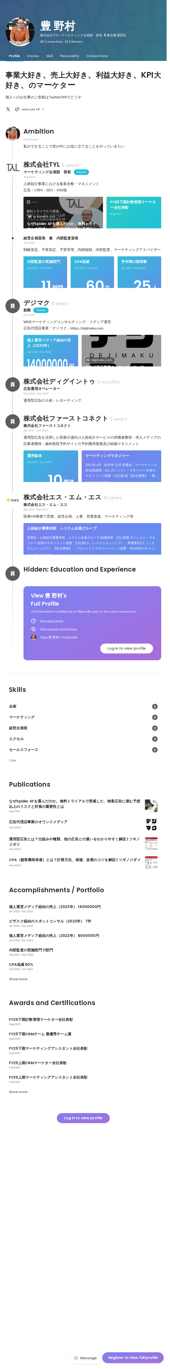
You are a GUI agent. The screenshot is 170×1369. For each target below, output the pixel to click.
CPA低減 (81, 324)
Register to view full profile (133, 1357)
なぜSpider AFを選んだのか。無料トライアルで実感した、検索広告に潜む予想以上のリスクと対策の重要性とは (62, 226)
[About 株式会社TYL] (12, 167)
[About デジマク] (12, 383)
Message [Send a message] (85, 1358)
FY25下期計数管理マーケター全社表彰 (133, 204)
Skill (49, 56)
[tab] (14, 56)
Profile (14, 56)
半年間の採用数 (134, 324)
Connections (97, 56)
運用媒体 (34, 595)
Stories (33, 56)
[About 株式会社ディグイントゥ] (12, 524)
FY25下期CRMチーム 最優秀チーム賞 (56, 251)
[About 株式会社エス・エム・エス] (12, 655)
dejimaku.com (100, 438)
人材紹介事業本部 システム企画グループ (62, 683)
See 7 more (133, 746)
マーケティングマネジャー (107, 595)
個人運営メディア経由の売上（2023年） (49, 420)
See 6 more (127, 265)
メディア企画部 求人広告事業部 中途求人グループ (62, 733)
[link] (63, 218)
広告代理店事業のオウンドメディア (114, 444)
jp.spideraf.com (43, 216)
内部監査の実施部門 (43, 324)
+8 (30, 109)
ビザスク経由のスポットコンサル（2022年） (54, 467)
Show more (18, 1196)
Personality (69, 56)
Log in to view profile (126, 866)
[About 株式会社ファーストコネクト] (12, 561)
